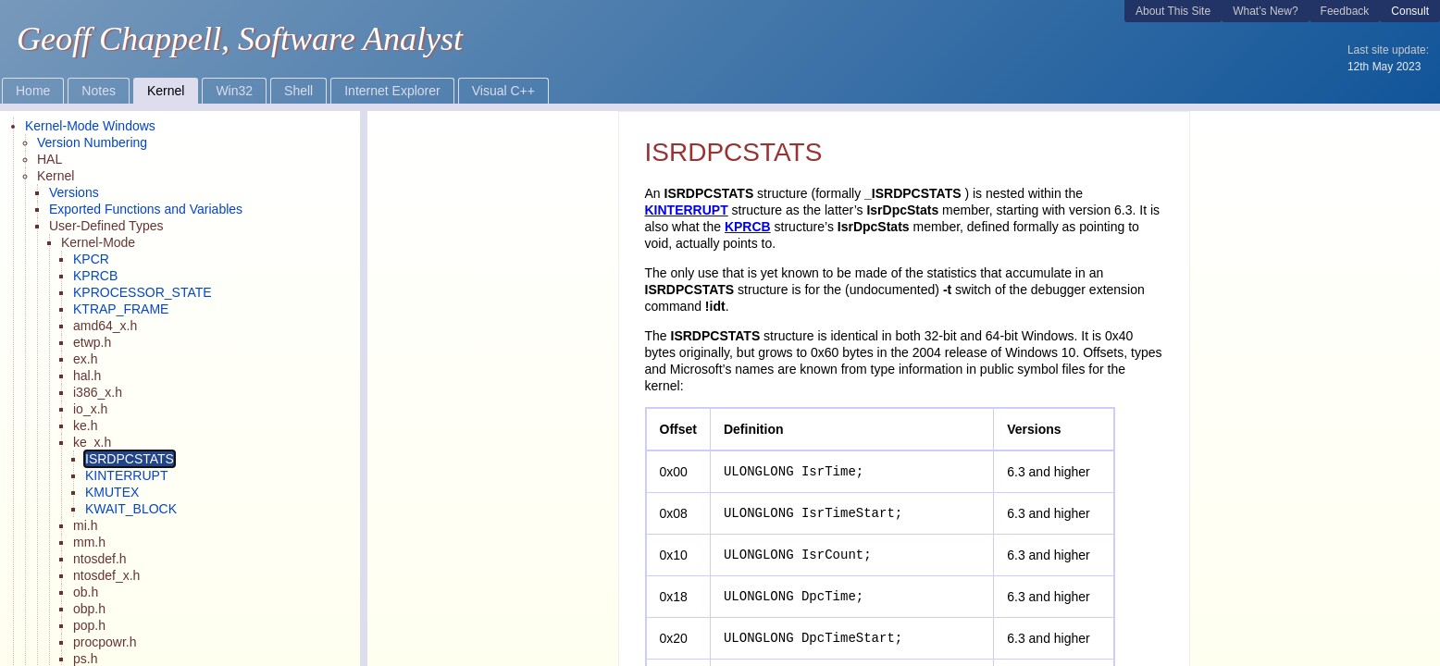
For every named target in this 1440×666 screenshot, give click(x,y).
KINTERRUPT (686, 210)
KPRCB (748, 226)
